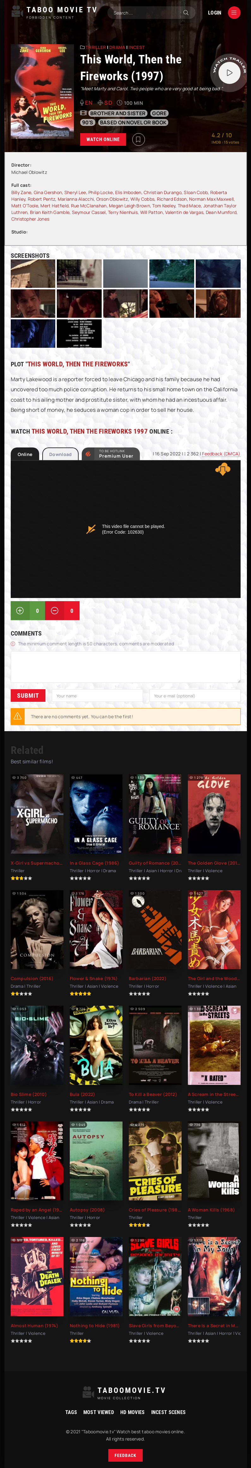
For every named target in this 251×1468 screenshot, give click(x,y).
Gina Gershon (48, 192)
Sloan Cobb (196, 192)
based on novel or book (133, 122)
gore (159, 113)
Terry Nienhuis (123, 212)
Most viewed (98, 1412)
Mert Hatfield (54, 206)
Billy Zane (21, 192)
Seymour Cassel (89, 212)
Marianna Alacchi (76, 199)
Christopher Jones (30, 219)
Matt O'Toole (24, 206)
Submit (28, 695)
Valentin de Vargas (184, 212)
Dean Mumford (221, 212)
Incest (136, 47)
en (89, 102)
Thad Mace (189, 206)
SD (108, 102)
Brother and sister (118, 113)
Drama (117, 47)
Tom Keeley (163, 206)
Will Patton (151, 212)
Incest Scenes (168, 1412)
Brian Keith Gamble (49, 212)
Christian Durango (163, 192)
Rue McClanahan (89, 206)
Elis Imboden (128, 192)
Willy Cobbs (142, 199)
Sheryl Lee (75, 192)
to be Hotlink (116, 454)
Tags (71, 1412)
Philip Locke (100, 192)
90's (87, 122)
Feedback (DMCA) (221, 454)
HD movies (132, 1412)
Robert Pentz (41, 199)
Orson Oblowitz (112, 199)
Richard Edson (172, 199)
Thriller (96, 47)
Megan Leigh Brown (129, 206)
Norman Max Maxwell (211, 199)
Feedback (125, 1455)
